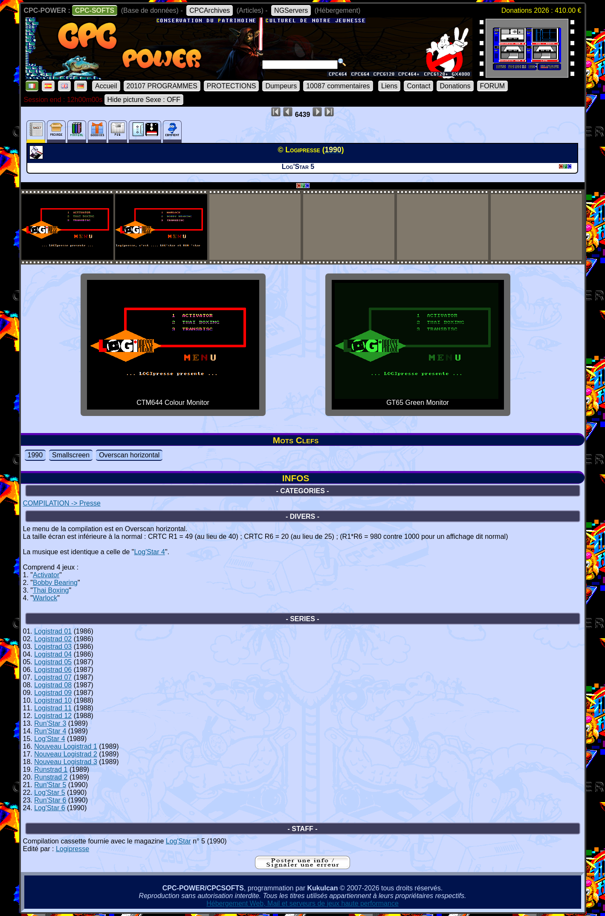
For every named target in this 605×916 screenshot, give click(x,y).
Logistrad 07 (53, 677)
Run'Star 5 (50, 784)
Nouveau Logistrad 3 (65, 761)
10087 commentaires (338, 86)
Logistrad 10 (53, 700)
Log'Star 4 (149, 551)
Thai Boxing (51, 590)
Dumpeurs (281, 86)
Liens (389, 86)
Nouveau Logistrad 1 (65, 746)
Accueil (106, 86)
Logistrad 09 (53, 692)
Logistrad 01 (53, 631)
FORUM (492, 86)
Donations (455, 86)
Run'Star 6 (50, 800)
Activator (46, 575)
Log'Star (178, 841)
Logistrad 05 (53, 662)
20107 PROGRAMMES (162, 86)
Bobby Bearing (55, 582)
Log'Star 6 (49, 807)
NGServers (291, 10)
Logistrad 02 (53, 639)
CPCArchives (209, 10)
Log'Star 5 (49, 792)
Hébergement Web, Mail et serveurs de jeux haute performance (302, 903)
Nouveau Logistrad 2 (65, 754)
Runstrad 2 (50, 777)
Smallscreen (71, 455)
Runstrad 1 (50, 769)
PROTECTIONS (231, 86)
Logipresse (72, 848)
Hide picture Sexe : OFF (144, 99)
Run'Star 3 (50, 723)
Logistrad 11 (53, 708)
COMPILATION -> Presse (62, 503)
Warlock (45, 598)
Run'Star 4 (50, 731)
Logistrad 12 (53, 715)
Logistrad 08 (53, 685)
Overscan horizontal (129, 455)
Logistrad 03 (53, 646)
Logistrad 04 (53, 654)
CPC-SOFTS (94, 10)
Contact (418, 86)
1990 (35, 455)
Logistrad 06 (53, 669)
